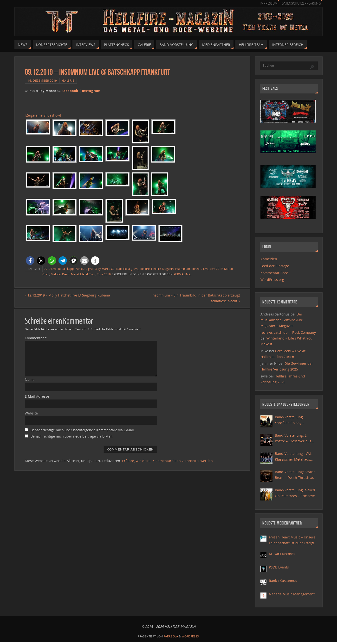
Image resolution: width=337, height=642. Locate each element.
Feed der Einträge (274, 266)
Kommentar (36, 338)
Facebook (70, 90)
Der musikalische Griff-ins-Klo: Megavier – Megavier (281, 320)
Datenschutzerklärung (301, 3)
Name (29, 379)
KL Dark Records (282, 553)
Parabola (170, 636)
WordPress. (191, 636)
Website (31, 413)
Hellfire (145, 269)
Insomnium (182, 269)
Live (205, 269)
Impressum (269, 3)
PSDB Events (279, 567)
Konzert (196, 269)
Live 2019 (216, 269)
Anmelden (268, 259)
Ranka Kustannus (283, 580)
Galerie (68, 80)
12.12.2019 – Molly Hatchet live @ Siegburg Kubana (67, 295)
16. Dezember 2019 (42, 80)
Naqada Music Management (292, 594)
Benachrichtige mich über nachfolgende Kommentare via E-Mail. (83, 430)
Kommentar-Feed (274, 273)
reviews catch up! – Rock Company (288, 332)
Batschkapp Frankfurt (72, 269)
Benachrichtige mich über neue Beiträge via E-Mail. (72, 436)
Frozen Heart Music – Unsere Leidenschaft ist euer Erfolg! (292, 540)
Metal (84, 274)
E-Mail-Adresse (37, 396)
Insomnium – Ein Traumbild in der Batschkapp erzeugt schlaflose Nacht (196, 298)
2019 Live (50, 269)
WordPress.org (272, 279)
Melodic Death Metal (65, 274)
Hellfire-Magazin (162, 269)
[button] (30, 260)
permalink (182, 274)
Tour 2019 (104, 274)
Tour (92, 274)
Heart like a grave (126, 269)
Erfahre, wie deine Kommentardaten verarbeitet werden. (168, 460)
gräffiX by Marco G (100, 269)
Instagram (91, 90)
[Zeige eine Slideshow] (43, 115)
